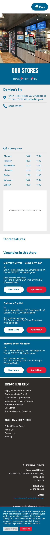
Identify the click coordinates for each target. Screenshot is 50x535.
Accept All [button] (26, 529)
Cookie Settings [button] (11, 529)
